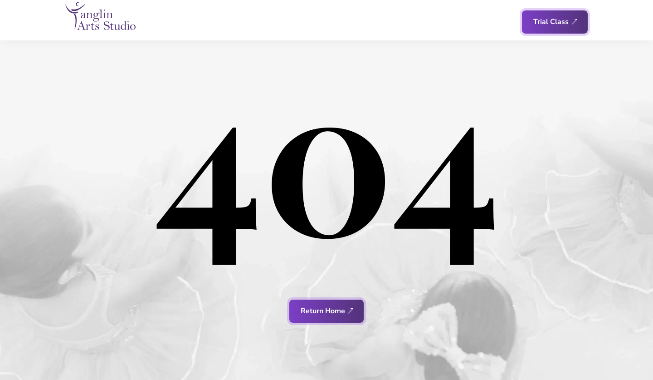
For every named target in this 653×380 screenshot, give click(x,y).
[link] (100, 16)
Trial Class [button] (551, 22)
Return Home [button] (323, 311)
